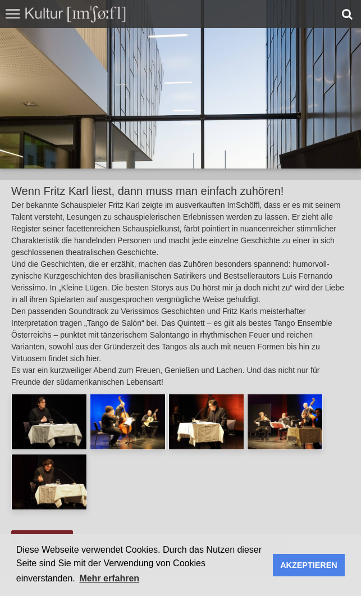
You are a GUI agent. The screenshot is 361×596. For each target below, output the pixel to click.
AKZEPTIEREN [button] (308, 565)
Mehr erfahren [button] (109, 578)
